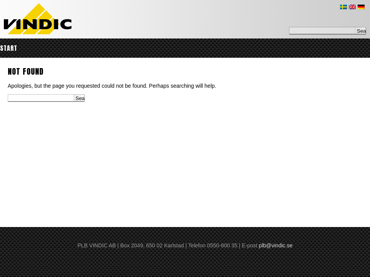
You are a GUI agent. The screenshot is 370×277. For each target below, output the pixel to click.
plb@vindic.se (276, 245)
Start (8, 48)
